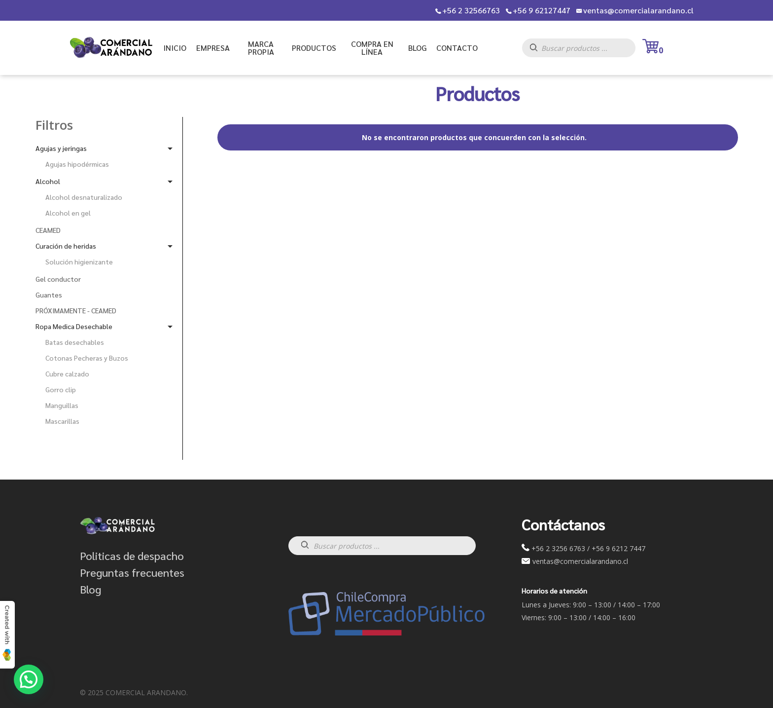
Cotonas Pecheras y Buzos (86, 357)
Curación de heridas (65, 245)
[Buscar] (538, 50)
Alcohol (47, 181)
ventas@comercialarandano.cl (638, 10)
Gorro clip (60, 389)
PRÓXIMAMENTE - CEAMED (75, 310)
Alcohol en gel (68, 212)
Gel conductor (58, 278)
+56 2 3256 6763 (558, 548)
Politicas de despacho (132, 555)
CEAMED (48, 229)
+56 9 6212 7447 (618, 548)
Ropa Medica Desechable (73, 326)
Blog (90, 589)
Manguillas (61, 405)
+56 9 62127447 (541, 10)
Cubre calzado (67, 373)
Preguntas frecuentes (132, 572)
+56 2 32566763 (471, 10)
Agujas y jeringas (61, 148)
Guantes (48, 294)
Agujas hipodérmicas (77, 163)
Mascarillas (62, 420)
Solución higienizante (79, 261)
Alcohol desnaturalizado (83, 196)
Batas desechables (74, 341)
